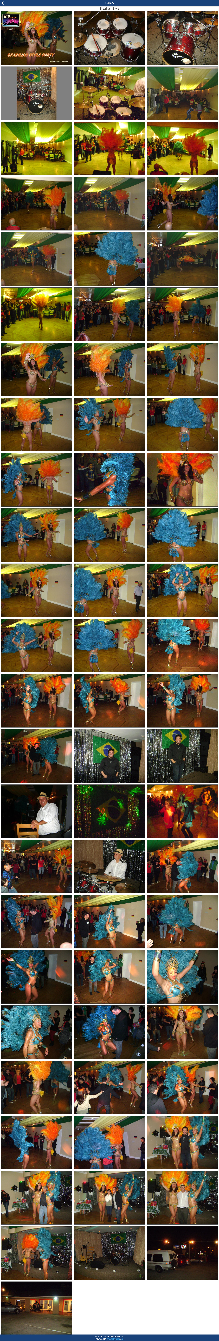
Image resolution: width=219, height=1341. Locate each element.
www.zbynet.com (115, 1339)
